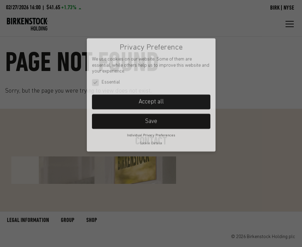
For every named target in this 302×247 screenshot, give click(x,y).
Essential (106, 63)
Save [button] (151, 102)
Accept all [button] (151, 82)
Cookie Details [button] (151, 124)
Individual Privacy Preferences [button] (151, 116)
